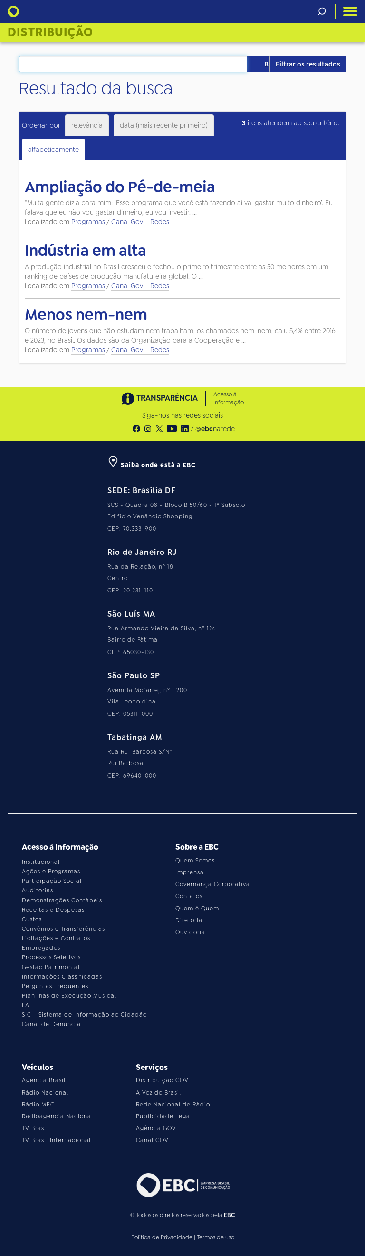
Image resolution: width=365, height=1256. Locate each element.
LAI (26, 1005)
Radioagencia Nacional (57, 1116)
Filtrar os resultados (308, 64)
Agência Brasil (44, 1080)
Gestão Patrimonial (51, 967)
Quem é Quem (197, 908)
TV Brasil (35, 1128)
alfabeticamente (53, 149)
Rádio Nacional (45, 1093)
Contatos (188, 896)
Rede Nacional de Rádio (173, 1104)
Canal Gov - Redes (140, 221)
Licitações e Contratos (56, 938)
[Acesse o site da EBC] (182, 1185)
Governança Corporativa (212, 884)
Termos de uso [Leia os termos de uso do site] (215, 1237)
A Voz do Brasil (158, 1093)
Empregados (41, 948)
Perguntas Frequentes (55, 986)
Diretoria (188, 920)
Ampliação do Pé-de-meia (120, 187)
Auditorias (37, 890)
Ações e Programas (51, 871)
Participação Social (52, 881)
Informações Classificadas (62, 977)
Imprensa (189, 872)
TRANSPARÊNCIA (160, 398)
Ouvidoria (190, 932)
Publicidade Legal (164, 1116)
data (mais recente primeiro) (164, 125)
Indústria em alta (85, 251)
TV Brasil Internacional (56, 1140)
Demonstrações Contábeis (62, 900)
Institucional (41, 862)
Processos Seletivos (51, 957)
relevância (87, 125)
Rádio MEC (38, 1104)
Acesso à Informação (228, 398)
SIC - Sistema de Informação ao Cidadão (84, 1015)
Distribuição (50, 32)
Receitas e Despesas (53, 910)
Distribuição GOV (162, 1080)
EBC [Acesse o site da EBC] (229, 1215)
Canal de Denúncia (51, 1024)
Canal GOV (152, 1140)
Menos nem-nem (86, 315)
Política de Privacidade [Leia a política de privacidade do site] (161, 1237)
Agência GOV (156, 1128)
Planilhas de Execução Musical (69, 996)
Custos (32, 919)
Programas (88, 221)
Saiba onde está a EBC (151, 465)
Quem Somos (195, 860)
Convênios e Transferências (63, 929)
